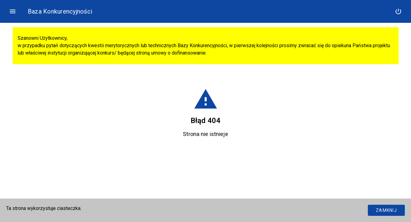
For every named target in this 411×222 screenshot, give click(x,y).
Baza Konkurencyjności (60, 11)
